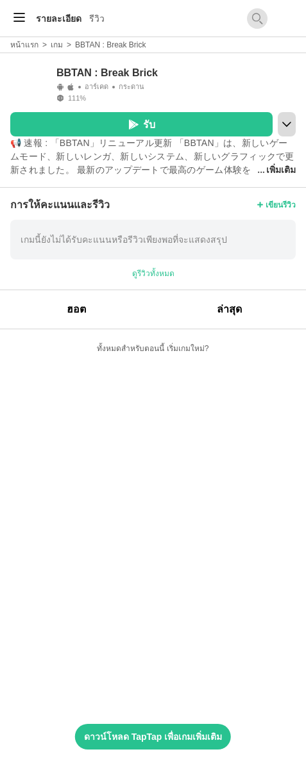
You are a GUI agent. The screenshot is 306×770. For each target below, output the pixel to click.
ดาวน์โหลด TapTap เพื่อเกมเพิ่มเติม (153, 737)
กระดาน (131, 86)
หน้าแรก (24, 44)
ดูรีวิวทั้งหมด (153, 273)
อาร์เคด (96, 86)
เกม (57, 44)
